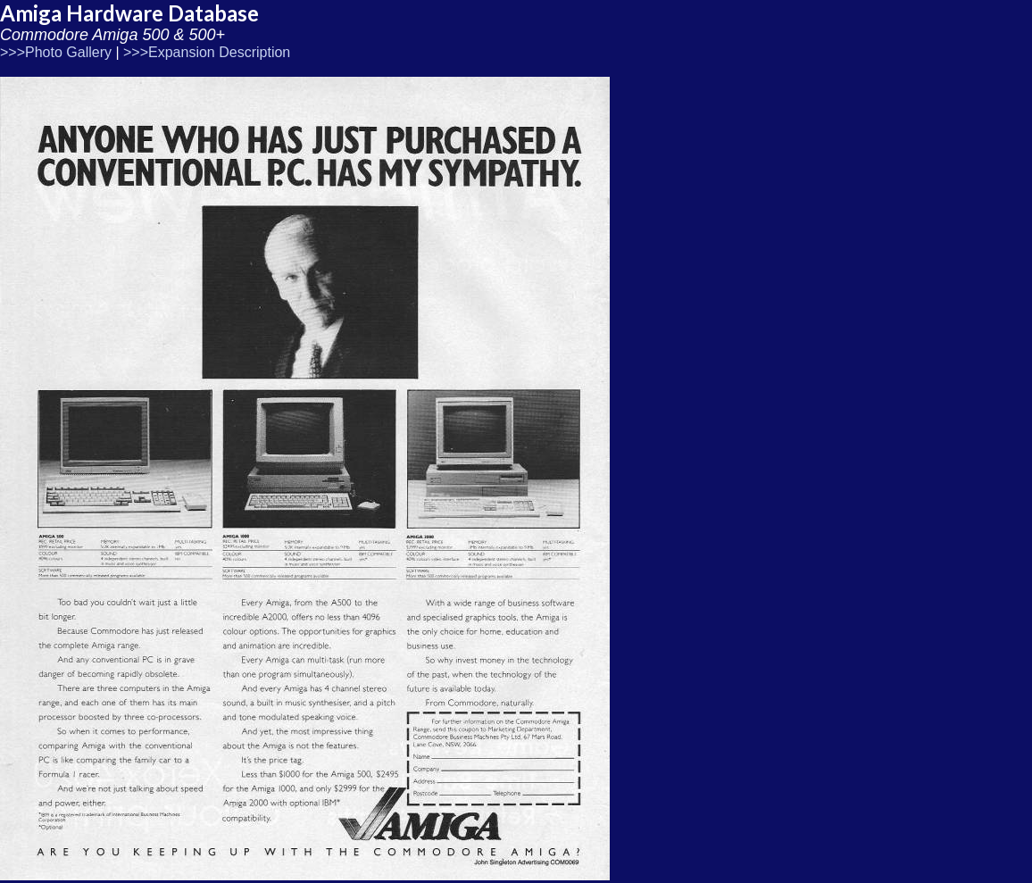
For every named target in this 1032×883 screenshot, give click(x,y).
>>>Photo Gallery (56, 52)
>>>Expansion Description (206, 52)
